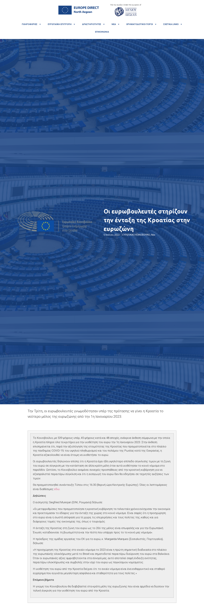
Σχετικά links (172, 24)
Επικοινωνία (102, 32)
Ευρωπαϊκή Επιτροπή (61, 24)
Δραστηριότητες (93, 24)
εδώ (57, 489)
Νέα (116, 24)
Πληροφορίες (31, 24)
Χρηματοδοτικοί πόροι (141, 24)
